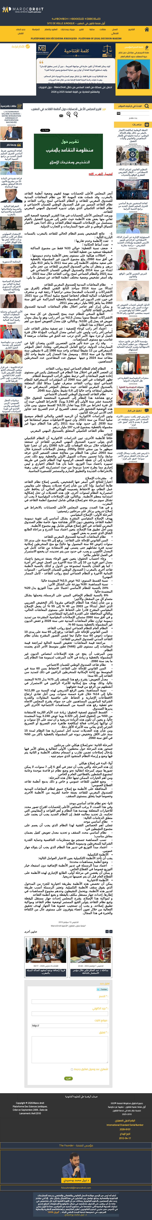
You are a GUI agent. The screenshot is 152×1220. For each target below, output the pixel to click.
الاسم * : (103, 996)
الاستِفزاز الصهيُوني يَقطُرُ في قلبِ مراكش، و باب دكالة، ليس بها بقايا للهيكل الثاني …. (11, 238)
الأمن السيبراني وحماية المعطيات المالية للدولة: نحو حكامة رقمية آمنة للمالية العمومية (11, 317)
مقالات (103, 29)
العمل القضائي (114, 31)
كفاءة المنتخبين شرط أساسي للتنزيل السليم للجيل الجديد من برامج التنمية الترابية (11, 154)
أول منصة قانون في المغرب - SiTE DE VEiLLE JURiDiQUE (76, 23)
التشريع (131, 29)
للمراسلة (36, 29)
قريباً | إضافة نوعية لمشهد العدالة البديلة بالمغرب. (46, 971)
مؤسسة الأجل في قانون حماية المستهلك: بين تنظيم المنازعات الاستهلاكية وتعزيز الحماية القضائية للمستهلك (133, 345)
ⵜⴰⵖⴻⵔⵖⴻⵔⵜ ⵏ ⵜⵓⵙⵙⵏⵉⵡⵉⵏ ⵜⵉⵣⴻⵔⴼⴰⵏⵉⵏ (76, 19)
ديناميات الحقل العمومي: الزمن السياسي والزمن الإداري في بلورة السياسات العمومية (11, 406)
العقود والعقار (51, 29)
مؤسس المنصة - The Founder (76, 1145)
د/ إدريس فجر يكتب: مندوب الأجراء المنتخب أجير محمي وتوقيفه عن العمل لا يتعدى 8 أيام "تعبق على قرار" (133, 420)
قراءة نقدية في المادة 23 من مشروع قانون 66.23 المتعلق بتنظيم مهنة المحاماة (11, 182)
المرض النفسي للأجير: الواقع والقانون (133, 275)
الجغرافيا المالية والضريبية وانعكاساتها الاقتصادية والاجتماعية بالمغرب (11, 210)
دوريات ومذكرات (68, 29)
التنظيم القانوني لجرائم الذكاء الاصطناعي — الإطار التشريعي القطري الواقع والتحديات (133, 172)
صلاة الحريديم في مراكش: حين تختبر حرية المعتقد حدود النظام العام (134, 55)
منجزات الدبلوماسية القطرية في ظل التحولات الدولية (133, 379)
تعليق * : (103, 1032)
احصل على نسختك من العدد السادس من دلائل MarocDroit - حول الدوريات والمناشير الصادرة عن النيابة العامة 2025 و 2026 (75, 89)
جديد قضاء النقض (20, 31)
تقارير (81, 29)
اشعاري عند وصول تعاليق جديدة (91, 1069)
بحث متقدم (133, 118)
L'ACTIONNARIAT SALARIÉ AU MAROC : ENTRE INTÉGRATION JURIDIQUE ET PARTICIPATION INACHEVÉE (11, 117)
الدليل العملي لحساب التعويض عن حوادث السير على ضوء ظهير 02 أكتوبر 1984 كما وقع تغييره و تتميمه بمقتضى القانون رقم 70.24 (133, 308)
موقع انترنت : (101, 1020)
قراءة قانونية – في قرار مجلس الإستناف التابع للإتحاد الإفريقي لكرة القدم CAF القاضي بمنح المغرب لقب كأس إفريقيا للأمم (11, 374)
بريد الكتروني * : (100, 1008)
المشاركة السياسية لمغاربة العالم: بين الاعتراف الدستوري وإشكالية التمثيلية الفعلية (11, 286)
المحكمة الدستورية (11, 261)
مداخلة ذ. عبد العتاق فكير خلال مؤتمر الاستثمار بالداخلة (90, 971)
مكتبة (92, 29)
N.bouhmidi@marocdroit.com (76, 1187)
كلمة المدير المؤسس (133, 47)
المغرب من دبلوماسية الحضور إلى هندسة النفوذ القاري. (11, 345)
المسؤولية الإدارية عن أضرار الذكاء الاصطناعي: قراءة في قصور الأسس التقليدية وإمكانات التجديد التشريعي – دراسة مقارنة (133, 241)
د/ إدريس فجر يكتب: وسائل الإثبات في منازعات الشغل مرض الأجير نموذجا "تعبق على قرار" (133, 456)
